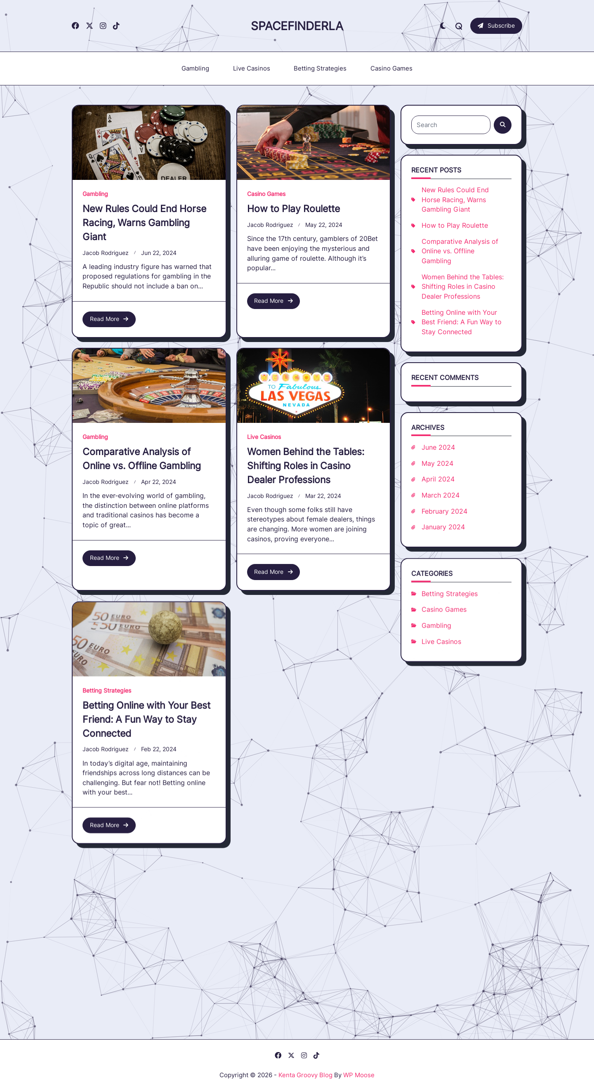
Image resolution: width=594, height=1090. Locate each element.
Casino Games (391, 68)
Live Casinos (251, 68)
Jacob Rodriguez (105, 253)
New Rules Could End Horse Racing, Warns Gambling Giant (144, 222)
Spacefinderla (297, 26)
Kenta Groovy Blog (305, 1075)
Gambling (195, 68)
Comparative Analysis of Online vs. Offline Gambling (460, 251)
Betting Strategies (320, 68)
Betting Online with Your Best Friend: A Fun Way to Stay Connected (462, 322)
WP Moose (359, 1075)
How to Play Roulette (293, 208)
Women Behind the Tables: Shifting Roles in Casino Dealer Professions (463, 286)
